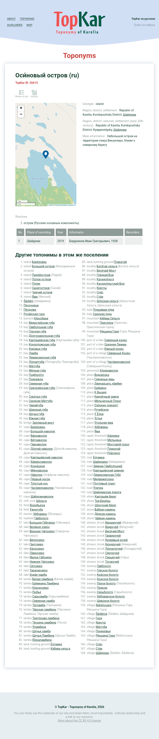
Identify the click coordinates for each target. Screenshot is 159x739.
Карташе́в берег (105, 496)
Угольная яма (103, 422)
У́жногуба (36, 509)
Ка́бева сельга (60, 648)
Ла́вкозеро (37, 553)
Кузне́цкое (38, 466)
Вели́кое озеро (40, 527)
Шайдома (129, 114)
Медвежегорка (103, 479)
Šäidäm (28, 301)
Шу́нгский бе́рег (105, 505)
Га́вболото (41, 518)
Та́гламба (38, 605)
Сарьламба (40, 596)
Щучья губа (36, 414)
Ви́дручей (111, 527)
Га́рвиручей (113, 535)
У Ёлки (99, 414)
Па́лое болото (106, 583)
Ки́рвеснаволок (41, 461)
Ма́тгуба (34, 366)
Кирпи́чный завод (106, 396)
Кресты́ (102, 288)
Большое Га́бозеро (42, 522)
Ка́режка (113, 435)
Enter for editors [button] (144, 25)
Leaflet (50, 205)
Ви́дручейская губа (41, 322)
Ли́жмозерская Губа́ (107, 474)
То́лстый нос (39, 483)
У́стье (98, 418)
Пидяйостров (41, 275)
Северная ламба (43, 600)
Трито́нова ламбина (45, 618)
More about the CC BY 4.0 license (79, 720)
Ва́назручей (113, 522)
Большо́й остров (43, 266)
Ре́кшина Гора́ (109, 331)
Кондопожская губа (42, 344)
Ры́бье (36, 592)
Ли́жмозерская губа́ (42, 357)
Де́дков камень (105, 514)
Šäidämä (101, 613)
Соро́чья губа (38, 396)
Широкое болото (108, 600)
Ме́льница (114, 440)
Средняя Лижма (115, 344)
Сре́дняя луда (102, 314)
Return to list (21, 96)
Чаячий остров (42, 292)
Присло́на (106, 322)
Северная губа (38, 383)
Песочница (31, 305)
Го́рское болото (107, 570)
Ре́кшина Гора (105, 635)
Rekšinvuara (103, 605)
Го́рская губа (37, 331)
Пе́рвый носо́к (40, 479)
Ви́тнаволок (39, 440)
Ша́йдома (102, 653)
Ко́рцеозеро (40, 587)
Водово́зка (101, 375)
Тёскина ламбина (44, 622)
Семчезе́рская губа (42, 388)
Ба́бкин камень (105, 509)
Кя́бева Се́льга (110, 318)
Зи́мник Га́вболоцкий (107, 466)
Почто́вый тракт (104, 483)
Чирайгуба (36, 405)
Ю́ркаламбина (42, 640)
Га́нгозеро (36, 544)
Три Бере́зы (103, 501)
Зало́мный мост (43, 422)
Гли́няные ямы (104, 379)
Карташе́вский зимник (108, 470)
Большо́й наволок (43, 431)
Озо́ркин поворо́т (106, 405)
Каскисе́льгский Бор (111, 283)
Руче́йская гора (34, 314)
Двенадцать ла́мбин (108, 383)
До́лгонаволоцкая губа (44, 335)
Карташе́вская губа (42, 340)
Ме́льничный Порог (107, 401)
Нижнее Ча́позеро (42, 561)
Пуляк (36, 283)
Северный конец (115, 340)
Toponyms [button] (27, 18)
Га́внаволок (39, 444)
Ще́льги (41, 501)
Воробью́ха (37, 505)
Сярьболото (105, 592)
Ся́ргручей (112, 553)
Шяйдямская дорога (107, 492)
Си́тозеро (36, 566)
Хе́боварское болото (111, 596)
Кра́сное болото (108, 574)
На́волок (36, 474)
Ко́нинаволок (109, 370)
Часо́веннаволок (42, 487)
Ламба (33, 353)
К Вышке (100, 392)
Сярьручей (112, 557)
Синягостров (41, 288)
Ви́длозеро (37, 540)
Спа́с (100, 292)
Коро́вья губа (38, 348)
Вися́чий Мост (106, 270)
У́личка (98, 487)
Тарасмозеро (39, 570)
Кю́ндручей (112, 544)
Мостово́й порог (118, 444)
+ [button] (21, 108)
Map (29, 24)
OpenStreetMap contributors (65, 205)
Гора (99, 618)
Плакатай (120, 262)
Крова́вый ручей (116, 540)
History (34, 96)
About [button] (11, 18)
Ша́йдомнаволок (42, 496)
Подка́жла (36, 379)
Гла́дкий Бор (105, 275)
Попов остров (41, 279)
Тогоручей (112, 561)
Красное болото (108, 579)
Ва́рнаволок (39, 435)
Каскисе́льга (105, 279)
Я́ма (35, 296)
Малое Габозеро (41, 557)
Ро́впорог (113, 453)
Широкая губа (38, 409)
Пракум (102, 587)
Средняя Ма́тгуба (40, 401)
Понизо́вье (103, 631)
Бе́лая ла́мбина (42, 579)
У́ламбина (39, 627)
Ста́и (100, 296)
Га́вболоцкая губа (41, 327)
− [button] (21, 115)
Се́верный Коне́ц (118, 353)
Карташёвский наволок (47, 457)
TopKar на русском (143, 18)
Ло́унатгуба (36, 362)
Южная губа (37, 418)
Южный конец (114, 348)
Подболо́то (36, 375)
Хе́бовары (40, 514)
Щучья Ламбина (43, 635)
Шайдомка (100, 461)
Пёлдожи (30, 309)
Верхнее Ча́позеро (42, 531)
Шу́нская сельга (107, 301)
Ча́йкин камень (105, 518)
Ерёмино (100, 388)
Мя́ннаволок (39, 470)
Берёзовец (39, 262)
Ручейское (101, 409)
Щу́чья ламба (41, 631)
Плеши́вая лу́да (103, 309)
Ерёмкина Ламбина (45, 583)
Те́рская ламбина (44, 609)
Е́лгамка (56, 644)
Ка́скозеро (37, 548)
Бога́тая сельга (107, 266)
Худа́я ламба (38, 574)
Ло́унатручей (114, 548)
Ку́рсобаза (41, 318)
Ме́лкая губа (37, 370)
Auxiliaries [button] (14, 24)
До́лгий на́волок (42, 448)
